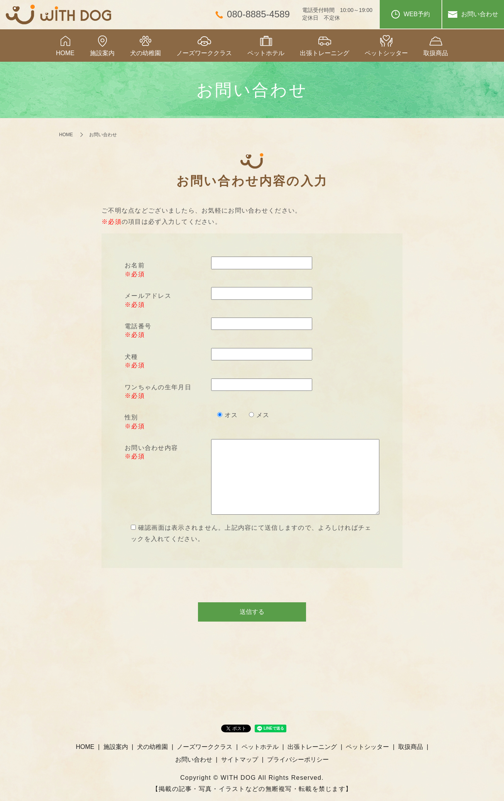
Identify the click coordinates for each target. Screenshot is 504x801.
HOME (65, 53)
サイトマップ (239, 759)
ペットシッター (386, 53)
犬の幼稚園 (145, 53)
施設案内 (102, 53)
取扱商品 (435, 53)
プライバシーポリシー (298, 759)
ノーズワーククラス (204, 53)
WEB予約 (410, 14)
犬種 (131, 356)
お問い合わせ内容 (151, 447)
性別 (131, 417)
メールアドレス (148, 295)
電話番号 (138, 326)
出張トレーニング (324, 53)
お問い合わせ (473, 14)
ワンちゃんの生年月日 (158, 387)
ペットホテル (265, 53)
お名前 (135, 265)
